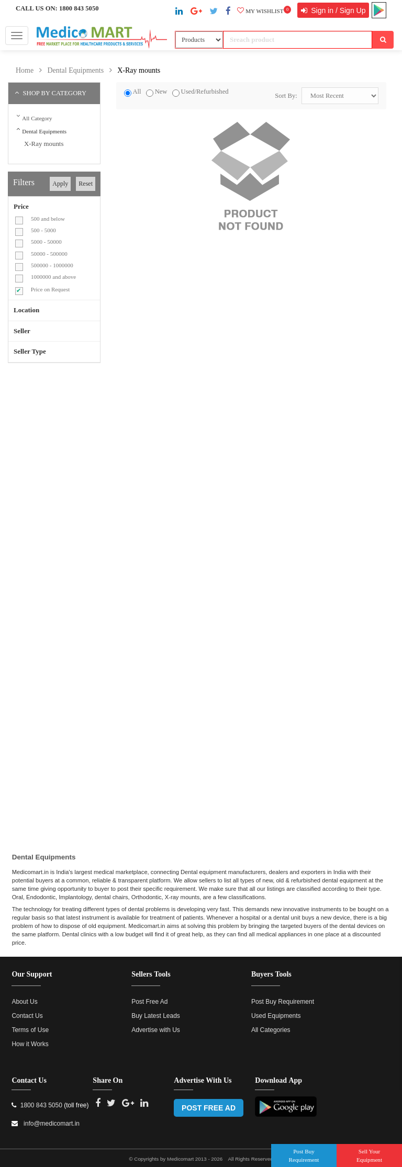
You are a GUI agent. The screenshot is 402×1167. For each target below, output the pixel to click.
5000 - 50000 (46, 242)
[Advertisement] (96, 446)
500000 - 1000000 (52, 265)
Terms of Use (30, 1024)
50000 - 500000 (49, 254)
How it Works (30, 1039)
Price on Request (50, 289)
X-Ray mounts (138, 70)
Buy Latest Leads (155, 1010)
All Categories (271, 1024)
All (136, 91)
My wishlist (264, 11)
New (161, 91)
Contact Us (27, 1010)
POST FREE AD (209, 1102)
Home (25, 70)
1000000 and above (53, 277)
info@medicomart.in (51, 1118)
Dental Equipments (75, 70)
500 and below (48, 219)
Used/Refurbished (205, 91)
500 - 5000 (43, 230)
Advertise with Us (155, 1024)
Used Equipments (276, 1010)
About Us (24, 996)
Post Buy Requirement (282, 996)
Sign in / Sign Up (337, 10)
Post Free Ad (149, 996)
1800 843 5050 (79, 8)
